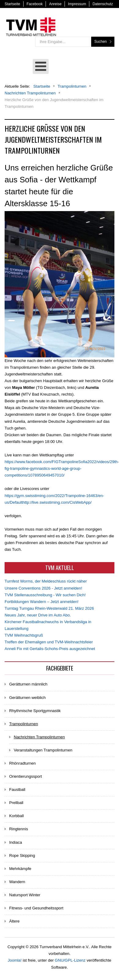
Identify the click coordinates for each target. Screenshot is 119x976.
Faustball (17, 789)
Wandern (17, 881)
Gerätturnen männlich (28, 684)
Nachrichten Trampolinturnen (39, 737)
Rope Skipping (22, 855)
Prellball (16, 802)
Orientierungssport (25, 776)
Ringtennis (18, 829)
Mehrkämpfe (20, 868)
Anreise (55, 4)
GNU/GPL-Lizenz (70, 960)
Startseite (12, 4)
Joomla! (15, 960)
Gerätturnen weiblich (27, 697)
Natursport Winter (24, 895)
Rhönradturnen (22, 763)
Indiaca (15, 842)
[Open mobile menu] (41, 66)
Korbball (16, 815)
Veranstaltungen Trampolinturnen (43, 750)
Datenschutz (102, 4)
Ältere (14, 921)
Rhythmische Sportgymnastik (35, 710)
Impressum (77, 4)
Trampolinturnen (23, 724)
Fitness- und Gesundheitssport (36, 908)
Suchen (100, 41)
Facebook (35, 4)
